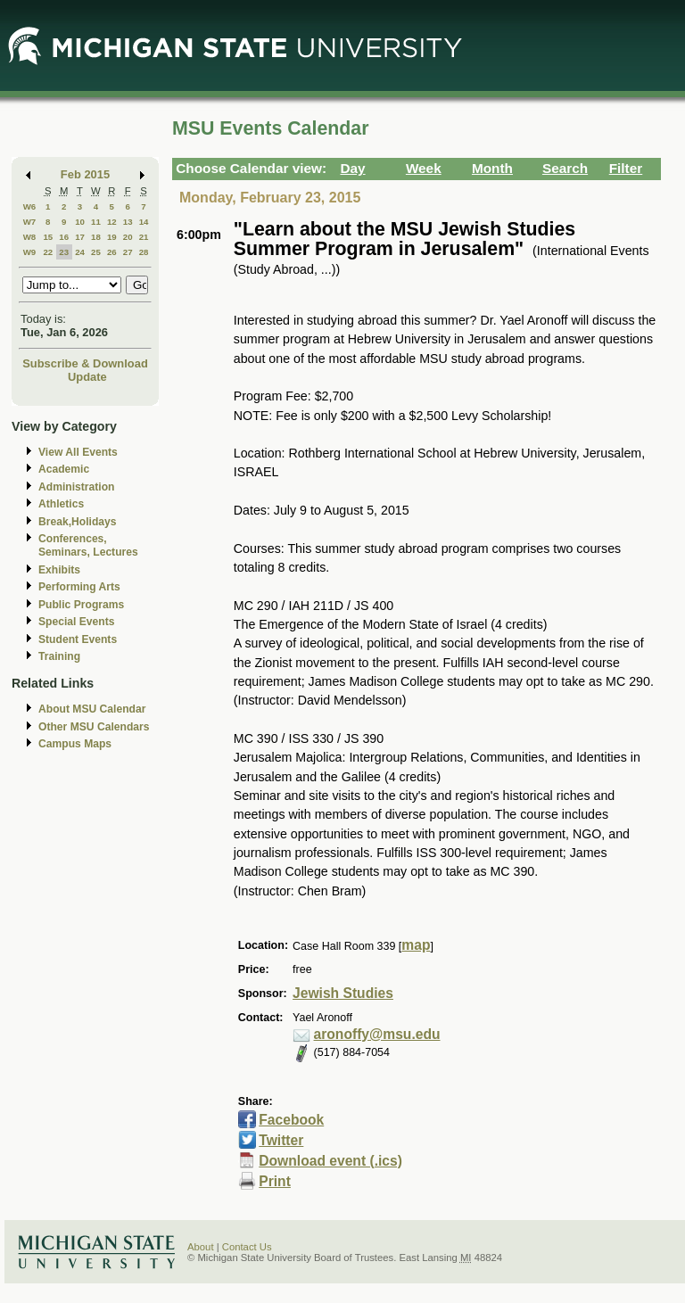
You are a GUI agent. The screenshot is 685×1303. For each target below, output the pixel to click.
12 (112, 222)
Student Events (77, 639)
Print (275, 1181)
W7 (30, 222)
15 (48, 237)
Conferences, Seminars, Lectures (88, 545)
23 (64, 252)
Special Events (76, 621)
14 (144, 222)
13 (128, 222)
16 (64, 237)
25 (96, 252)
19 (112, 237)
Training (59, 656)
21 (144, 237)
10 (80, 222)
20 (128, 237)
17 (80, 237)
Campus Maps (74, 744)
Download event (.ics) (330, 1160)
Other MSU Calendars (94, 727)
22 (48, 252)
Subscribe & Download (85, 363)
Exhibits (59, 570)
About (200, 1246)
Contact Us (247, 1246)
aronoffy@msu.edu (377, 1034)
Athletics (61, 504)
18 (96, 237)
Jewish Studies (343, 993)
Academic (63, 469)
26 (112, 252)
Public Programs (81, 604)
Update (87, 376)
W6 (30, 206)
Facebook (291, 1119)
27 (128, 252)
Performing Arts (79, 587)
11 (96, 222)
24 (80, 252)
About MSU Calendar (91, 709)
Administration (76, 487)
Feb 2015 (85, 174)
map (415, 945)
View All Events (78, 452)
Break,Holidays (77, 521)
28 (144, 252)
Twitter (281, 1140)
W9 (30, 252)
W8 (30, 237)
